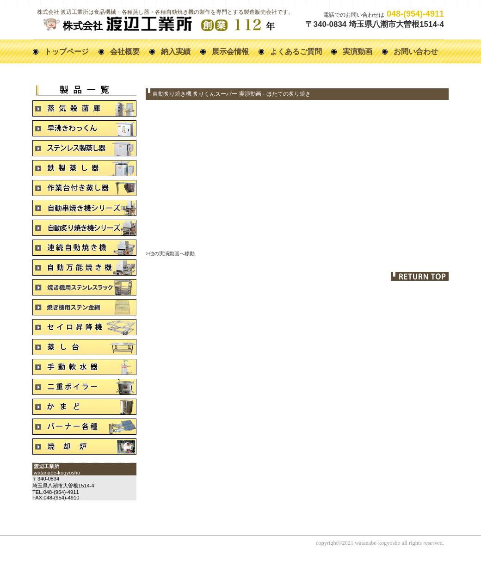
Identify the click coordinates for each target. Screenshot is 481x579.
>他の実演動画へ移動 (170, 253)
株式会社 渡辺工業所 (158, 24)
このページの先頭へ (420, 276)
